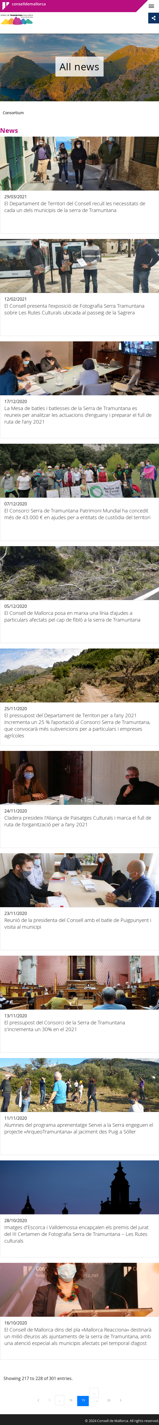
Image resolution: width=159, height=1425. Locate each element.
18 (72, 1400)
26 (110, 1400)
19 (85, 1400)
